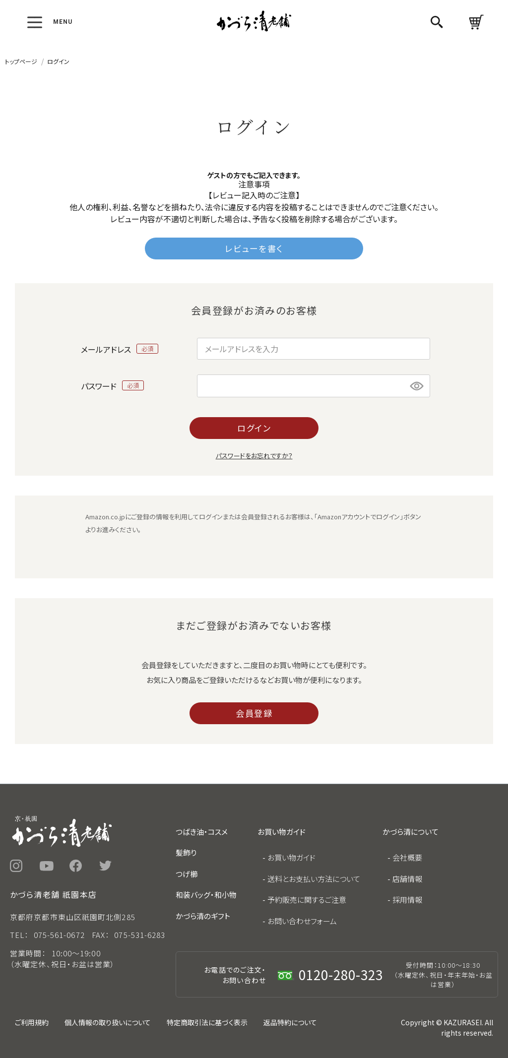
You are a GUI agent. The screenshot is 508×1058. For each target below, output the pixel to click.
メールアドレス (120, 348)
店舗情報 (407, 878)
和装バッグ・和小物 (206, 894)
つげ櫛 (186, 874)
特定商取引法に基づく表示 (207, 1022)
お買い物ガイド (291, 857)
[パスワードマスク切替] (417, 386)
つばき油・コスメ (202, 831)
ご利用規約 (32, 1022)
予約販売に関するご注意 (306, 899)
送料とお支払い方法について (313, 878)
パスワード (112, 385)
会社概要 (407, 857)
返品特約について (290, 1022)
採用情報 (407, 899)
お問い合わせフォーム (302, 921)
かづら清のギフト (203, 916)
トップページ (21, 61)
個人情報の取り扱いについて (107, 1022)
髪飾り (186, 852)
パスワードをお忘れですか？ (254, 455)
